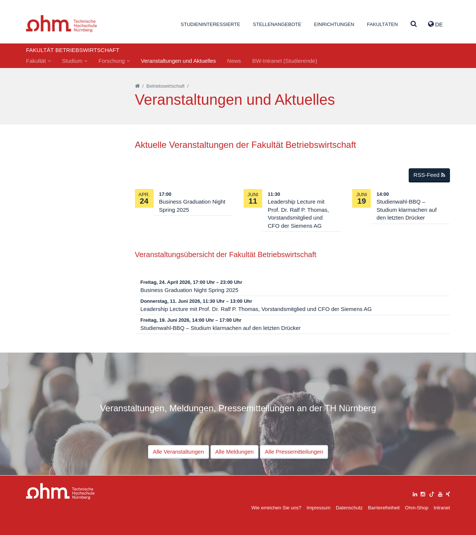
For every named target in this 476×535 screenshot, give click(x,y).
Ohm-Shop (416, 507)
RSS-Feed (429, 175)
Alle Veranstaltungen (178, 451)
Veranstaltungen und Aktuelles (178, 61)
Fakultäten (382, 24)
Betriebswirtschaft (166, 86)
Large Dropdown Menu (60, 491)
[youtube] (440, 493)
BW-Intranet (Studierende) (284, 61)
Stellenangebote (277, 24)
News (234, 61)
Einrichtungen (334, 24)
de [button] (435, 24)
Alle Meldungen (234, 451)
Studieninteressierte (210, 24)
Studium (74, 61)
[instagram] (423, 493)
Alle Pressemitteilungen (294, 451)
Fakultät (38, 61)
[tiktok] (432, 493)
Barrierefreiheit (383, 507)
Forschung (114, 61)
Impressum (319, 507)
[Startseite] (137, 86)
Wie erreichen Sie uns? (276, 507)
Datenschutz (349, 507)
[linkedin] (415, 493)
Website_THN (61, 23)
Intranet (442, 507)
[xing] (448, 493)
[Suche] (414, 24)
